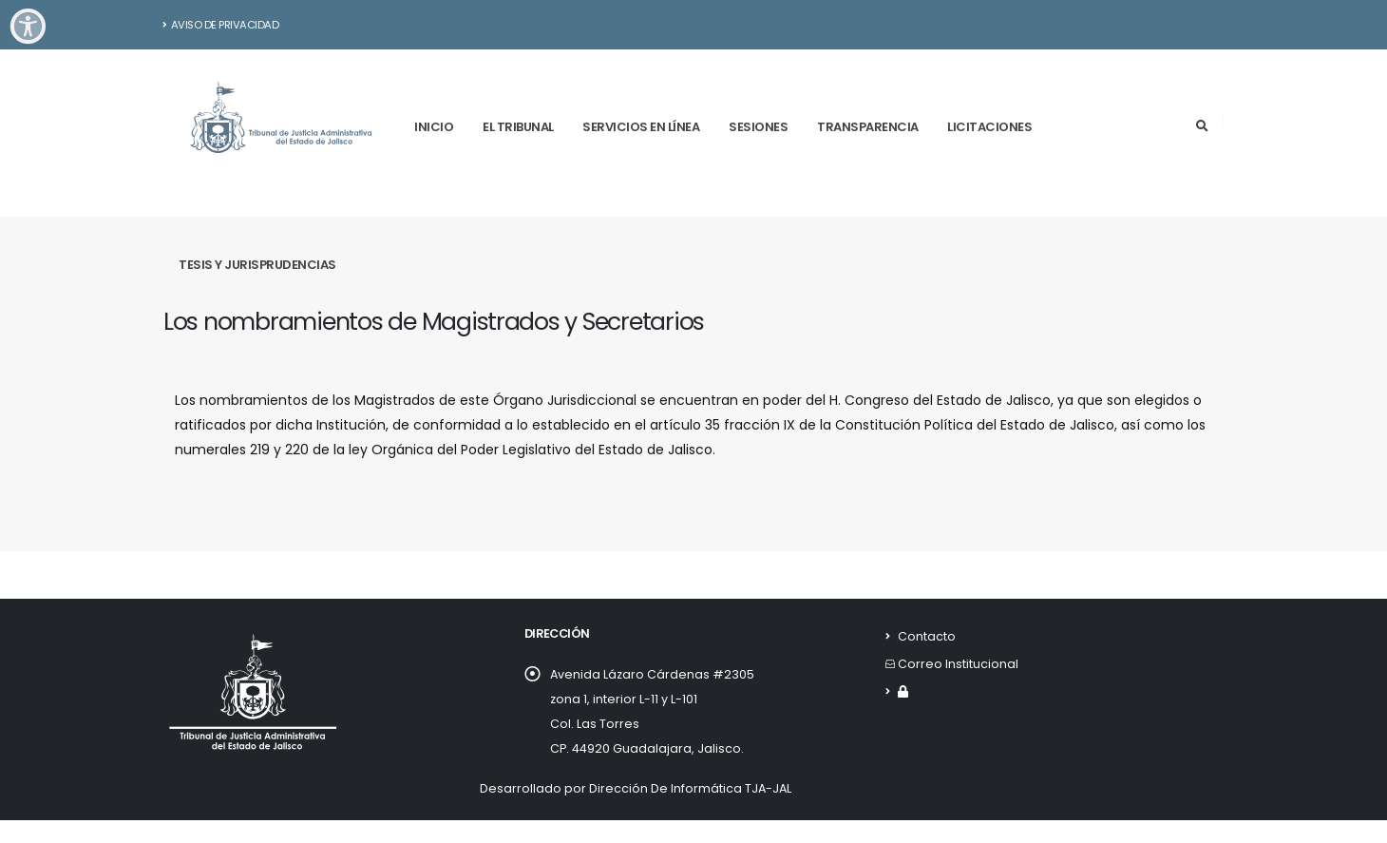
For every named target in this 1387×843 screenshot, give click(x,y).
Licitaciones (989, 127)
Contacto (927, 636)
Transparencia (868, 127)
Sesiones (758, 127)
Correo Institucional (958, 664)
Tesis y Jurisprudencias (257, 265)
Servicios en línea (640, 127)
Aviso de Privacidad (220, 24)
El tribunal (518, 127)
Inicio (433, 127)
